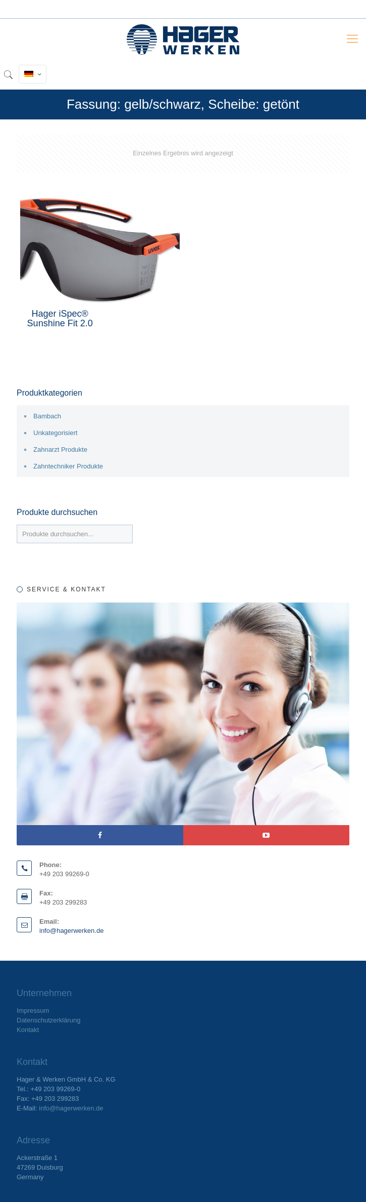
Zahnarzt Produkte (60, 449)
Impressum (33, 1010)
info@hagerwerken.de (71, 930)
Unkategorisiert (55, 433)
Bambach (47, 416)
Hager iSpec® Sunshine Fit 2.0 (60, 318)
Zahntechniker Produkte (68, 466)
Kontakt (28, 1030)
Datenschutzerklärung (48, 1020)
